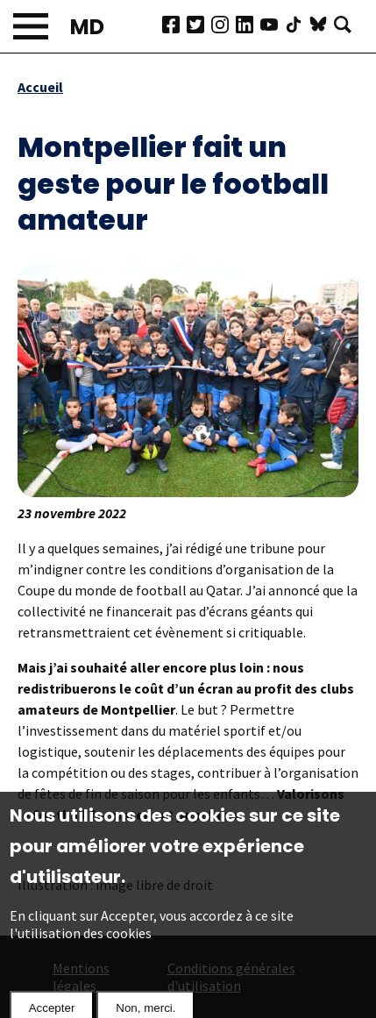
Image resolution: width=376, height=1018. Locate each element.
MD (87, 26)
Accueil (40, 87)
